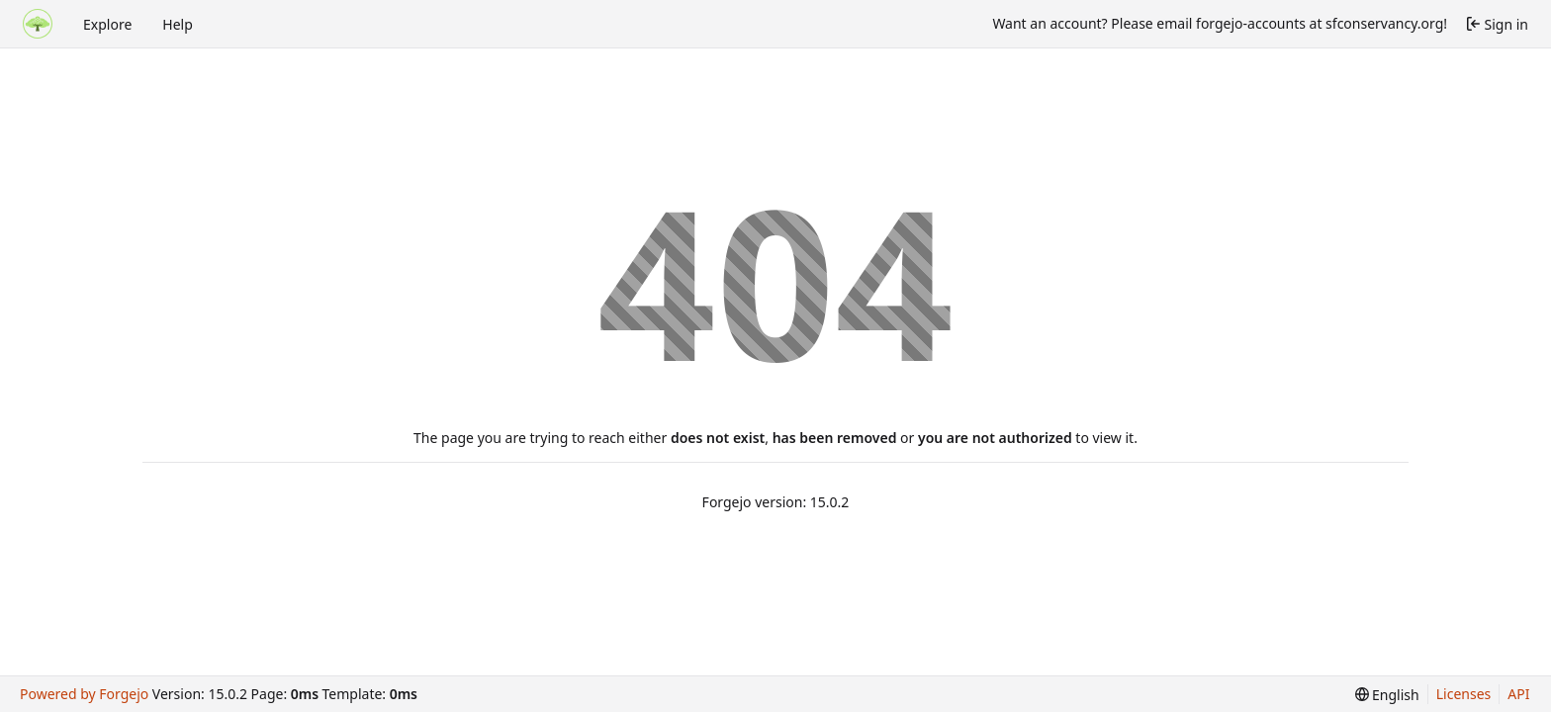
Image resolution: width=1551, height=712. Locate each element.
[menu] (1387, 694)
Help (177, 24)
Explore (107, 24)
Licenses (1464, 693)
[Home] (37, 24)
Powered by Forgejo (84, 693)
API (1518, 693)
